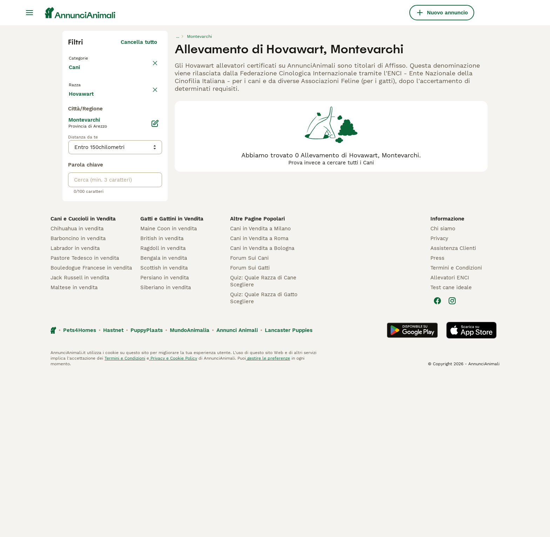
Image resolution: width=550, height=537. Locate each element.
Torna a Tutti (86, 57)
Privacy (439, 400)
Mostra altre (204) (133, 254)
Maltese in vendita (74, 449)
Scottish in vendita (164, 430)
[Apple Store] (471, 492)
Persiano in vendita (164, 439)
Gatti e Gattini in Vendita (171, 381)
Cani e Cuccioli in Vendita (83, 381)
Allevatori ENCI (449, 439)
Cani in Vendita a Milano (260, 390)
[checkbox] (72, 127)
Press (437, 420)
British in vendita (161, 400)
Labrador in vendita (75, 410)
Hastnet (113, 492)
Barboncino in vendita (78, 400)
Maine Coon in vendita (168, 390)
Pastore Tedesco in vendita (85, 420)
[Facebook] (437, 463)
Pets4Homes (79, 492)
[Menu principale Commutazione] (29, 13)
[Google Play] (412, 492)
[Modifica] (155, 285)
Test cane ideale (451, 449)
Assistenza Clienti (453, 410)
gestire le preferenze (268, 520)
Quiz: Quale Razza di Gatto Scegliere (263, 460)
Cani (75, 74)
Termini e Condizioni (456, 430)
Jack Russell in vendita (80, 439)
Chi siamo (442, 390)
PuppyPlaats (146, 492)
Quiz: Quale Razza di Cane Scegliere (263, 443)
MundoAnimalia (189, 492)
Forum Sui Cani (249, 420)
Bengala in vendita (163, 420)
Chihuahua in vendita (77, 390)
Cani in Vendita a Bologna (262, 410)
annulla (147, 94)
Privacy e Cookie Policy (173, 520)
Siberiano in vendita (165, 449)
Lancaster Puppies (289, 492)
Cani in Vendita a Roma (259, 400)
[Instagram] (452, 463)
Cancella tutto (139, 42)
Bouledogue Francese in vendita (91, 430)
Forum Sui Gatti (250, 430)
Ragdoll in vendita (163, 410)
